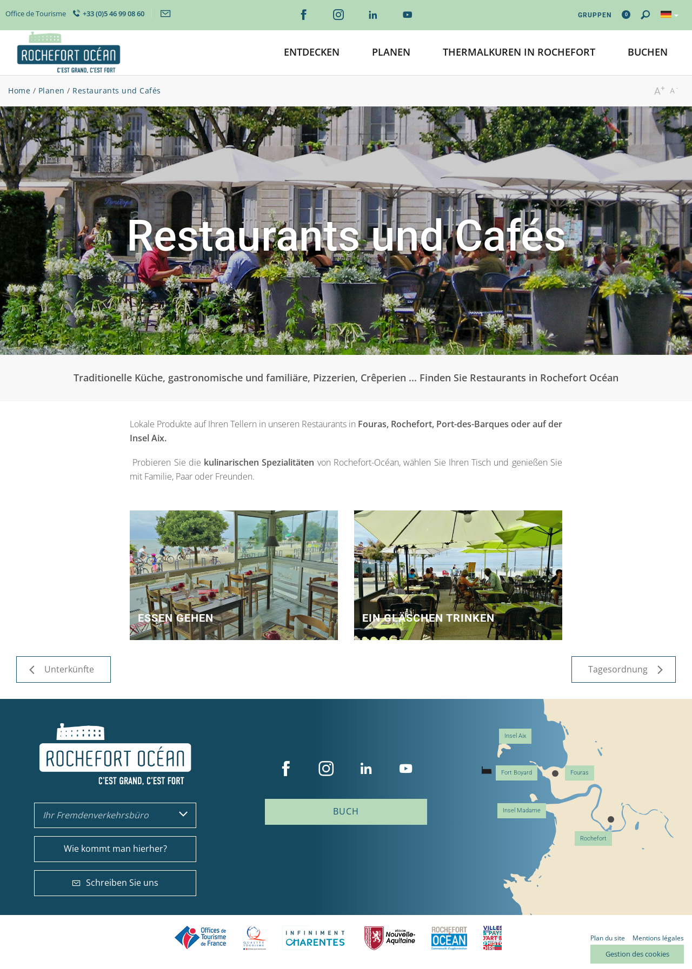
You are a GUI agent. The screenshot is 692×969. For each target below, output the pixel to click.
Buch (346, 811)
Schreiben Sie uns (115, 883)
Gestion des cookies (637, 954)
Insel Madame (522, 810)
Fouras (579, 772)
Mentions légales (658, 938)
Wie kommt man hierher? (115, 848)
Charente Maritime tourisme (315, 938)
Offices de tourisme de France (200, 938)
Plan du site (607, 938)
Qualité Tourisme (254, 938)
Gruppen (594, 15)
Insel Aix (515, 735)
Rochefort (593, 838)
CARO (449, 938)
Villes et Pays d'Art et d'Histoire (492, 938)
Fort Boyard (516, 772)
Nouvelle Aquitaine (389, 938)
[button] (312, 52)
